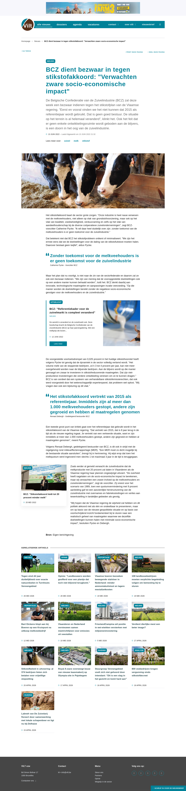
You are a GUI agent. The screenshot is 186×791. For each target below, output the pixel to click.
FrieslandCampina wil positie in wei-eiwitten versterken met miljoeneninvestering (111, 627)
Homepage (26, 41)
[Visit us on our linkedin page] (141, 773)
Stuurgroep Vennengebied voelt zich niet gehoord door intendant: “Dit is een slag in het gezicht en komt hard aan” (111, 674)
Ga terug (26, 51)
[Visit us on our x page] (154, 773)
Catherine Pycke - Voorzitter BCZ (63, 265)
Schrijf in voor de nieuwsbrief (169, 788)
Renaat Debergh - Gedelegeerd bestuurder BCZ (70, 416)
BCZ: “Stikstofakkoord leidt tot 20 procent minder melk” (41, 496)
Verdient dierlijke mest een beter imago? (146, 626)
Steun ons (99, 772)
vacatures (93, 24)
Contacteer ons (28, 781)
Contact (112, 24)
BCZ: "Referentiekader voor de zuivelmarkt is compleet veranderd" (72, 310)
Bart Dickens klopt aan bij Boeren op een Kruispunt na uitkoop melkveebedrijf (36, 627)
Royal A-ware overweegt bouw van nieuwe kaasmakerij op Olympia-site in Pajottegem (74, 672)
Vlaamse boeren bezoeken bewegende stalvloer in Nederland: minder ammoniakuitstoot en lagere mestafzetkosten (110, 583)
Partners (98, 775)
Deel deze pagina (156, 52)
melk (76, 141)
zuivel (67, 141)
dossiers (62, 24)
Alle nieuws (44, 24)
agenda (77, 24)
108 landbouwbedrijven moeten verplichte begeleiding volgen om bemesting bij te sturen (148, 581)
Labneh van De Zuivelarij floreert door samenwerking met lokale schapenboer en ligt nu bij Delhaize (37, 718)
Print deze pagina (134, 52)
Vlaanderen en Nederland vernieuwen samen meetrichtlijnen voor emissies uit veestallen (74, 629)
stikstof (86, 141)
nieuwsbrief (148, 24)
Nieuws (37, 41)
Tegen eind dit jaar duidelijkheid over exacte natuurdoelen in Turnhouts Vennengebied (35, 581)
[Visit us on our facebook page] (134, 773)
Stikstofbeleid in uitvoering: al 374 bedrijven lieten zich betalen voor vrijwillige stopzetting (37, 674)
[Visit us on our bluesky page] (161, 773)
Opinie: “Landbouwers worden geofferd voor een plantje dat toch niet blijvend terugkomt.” (74, 579)
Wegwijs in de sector (103, 782)
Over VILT (129, 24)
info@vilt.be (66, 772)
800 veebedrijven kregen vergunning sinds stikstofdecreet (145, 672)
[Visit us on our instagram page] (147, 773)
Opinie (97, 779)
